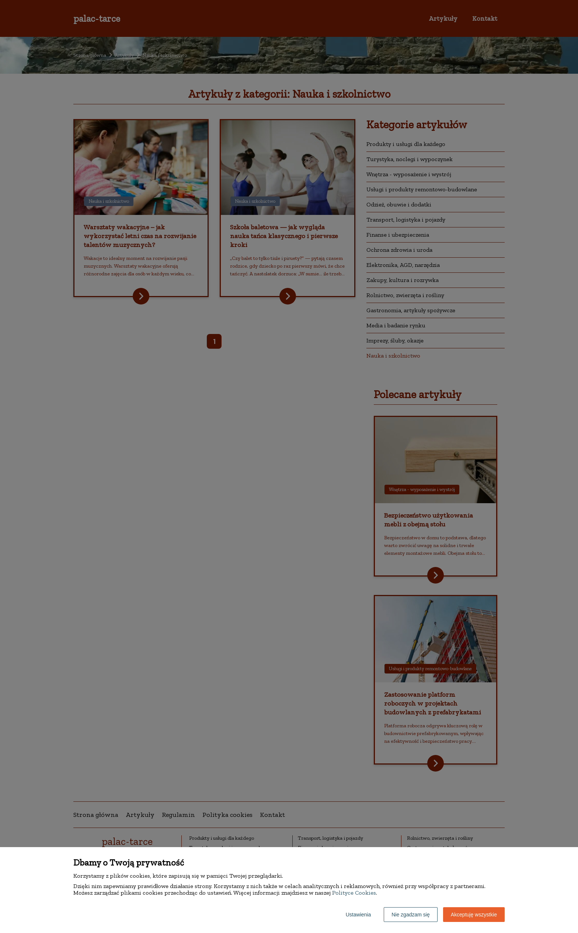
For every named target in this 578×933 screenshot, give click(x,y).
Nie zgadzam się (410, 915)
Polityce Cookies (354, 892)
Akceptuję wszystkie (474, 915)
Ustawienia (358, 915)
